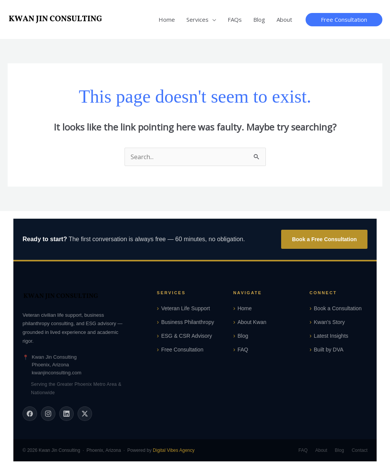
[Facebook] (30, 413)
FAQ (243, 350)
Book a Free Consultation (324, 239)
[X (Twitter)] (85, 413)
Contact (359, 450)
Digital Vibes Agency (173, 450)
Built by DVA (329, 350)
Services (197, 19)
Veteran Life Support (185, 308)
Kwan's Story (329, 322)
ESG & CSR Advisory (186, 336)
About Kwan (252, 322)
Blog (259, 19)
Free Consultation (182, 350)
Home (167, 19)
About (284, 19)
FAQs (235, 19)
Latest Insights (331, 336)
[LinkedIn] (66, 413)
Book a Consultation (338, 308)
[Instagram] (48, 413)
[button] (344, 19)
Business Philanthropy (187, 322)
